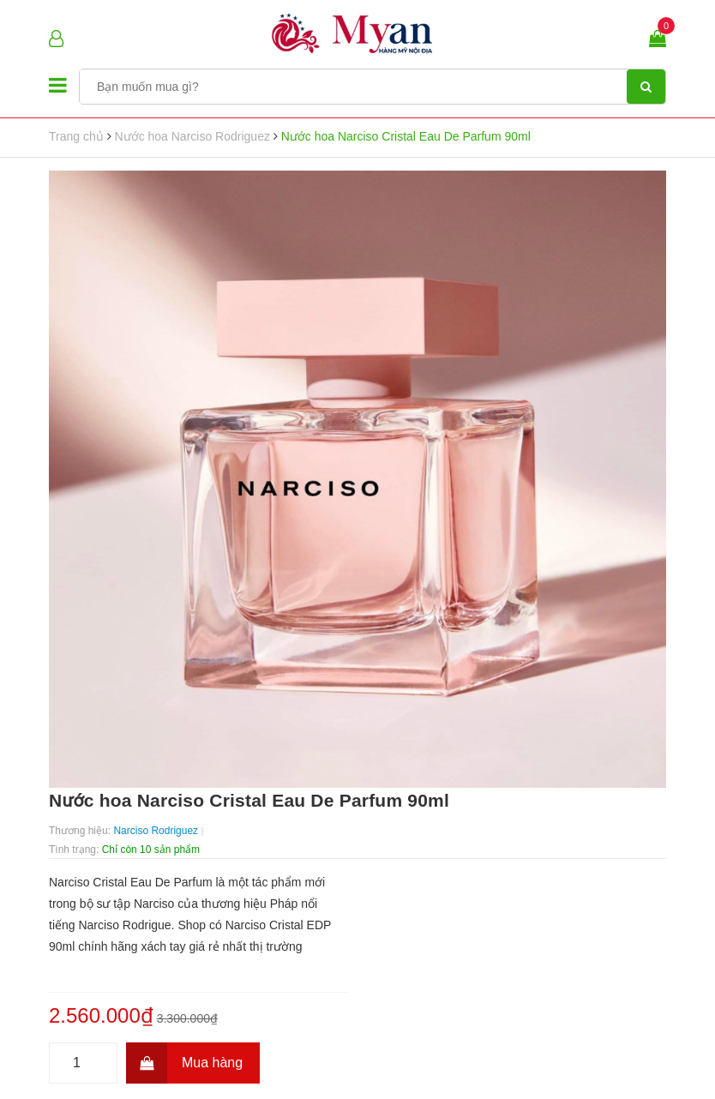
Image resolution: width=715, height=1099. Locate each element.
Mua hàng (184, 1063)
